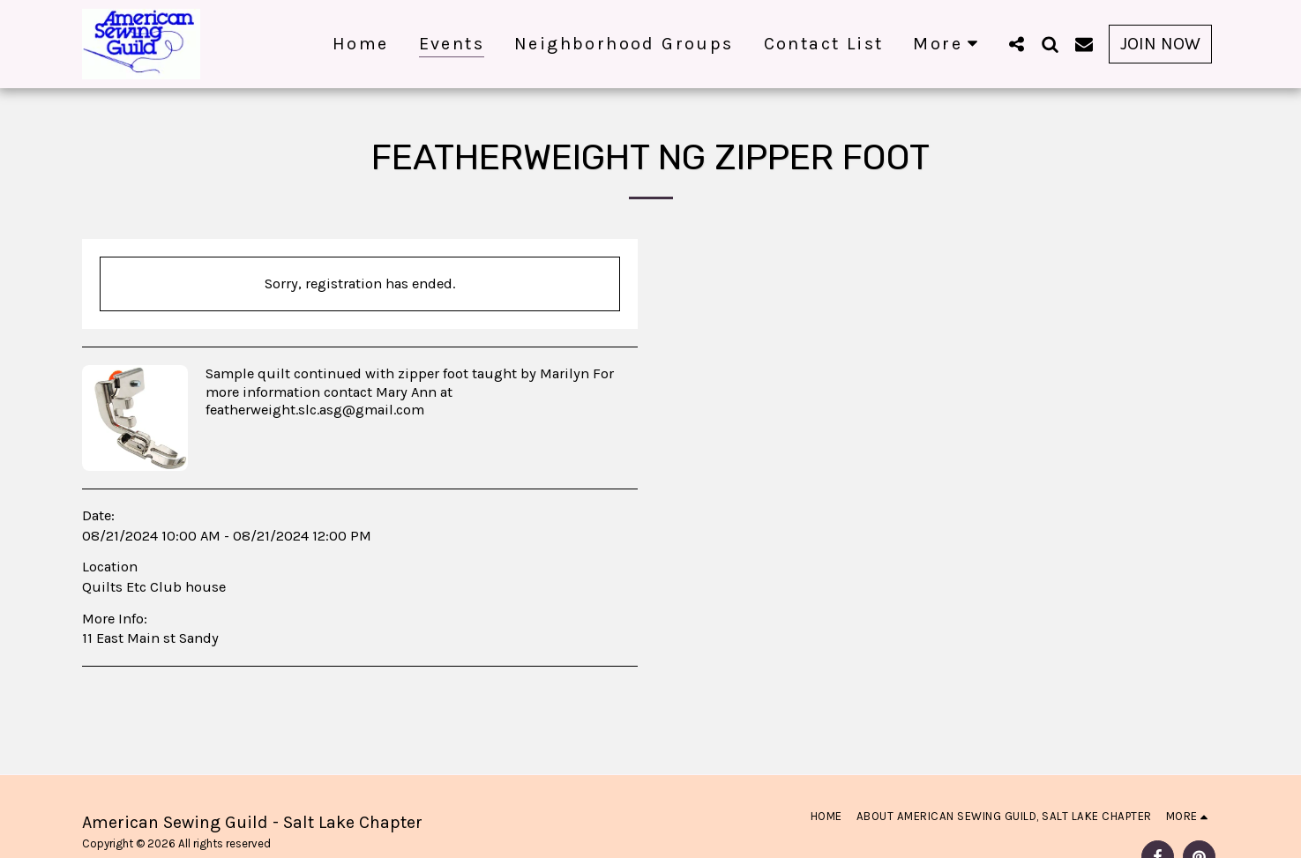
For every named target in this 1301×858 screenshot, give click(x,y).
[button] (1017, 43)
